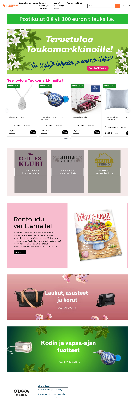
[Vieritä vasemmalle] (7, 110)
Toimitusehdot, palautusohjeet (51, 390)
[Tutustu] (97, 235)
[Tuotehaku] (103, 6)
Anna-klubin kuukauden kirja (67, 171)
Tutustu (20, 252)
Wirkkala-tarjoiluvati (82, 117)
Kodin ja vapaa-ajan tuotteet (44, 5)
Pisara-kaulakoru (16, 117)
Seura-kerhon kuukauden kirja (104, 171)
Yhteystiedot (44, 386)
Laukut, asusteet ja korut (59, 5)
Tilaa (33, 132)
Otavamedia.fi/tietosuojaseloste (51, 394)
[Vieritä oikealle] (128, 110)
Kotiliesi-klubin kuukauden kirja (30, 171)
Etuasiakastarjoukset (28, 3)
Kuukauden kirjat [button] (75, 3)
